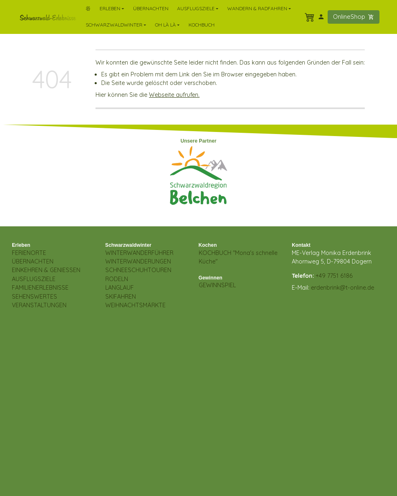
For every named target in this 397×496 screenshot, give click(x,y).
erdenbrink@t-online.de (342, 287)
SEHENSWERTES (34, 296)
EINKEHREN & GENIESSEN (46, 270)
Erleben (21, 245)
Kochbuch (202, 25)
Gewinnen (211, 278)
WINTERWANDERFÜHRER (139, 253)
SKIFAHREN (120, 296)
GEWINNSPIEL (217, 285)
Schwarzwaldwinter (128, 245)
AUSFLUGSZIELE (33, 279)
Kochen (208, 245)
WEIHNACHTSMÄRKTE (135, 305)
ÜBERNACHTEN (32, 261)
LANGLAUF (119, 287)
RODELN (116, 279)
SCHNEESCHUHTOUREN (138, 270)
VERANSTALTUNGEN (39, 305)
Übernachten (151, 8)
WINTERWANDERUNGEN (138, 261)
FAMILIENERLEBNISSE (40, 287)
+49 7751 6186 (334, 275)
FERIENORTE (29, 253)
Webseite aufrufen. (174, 94)
